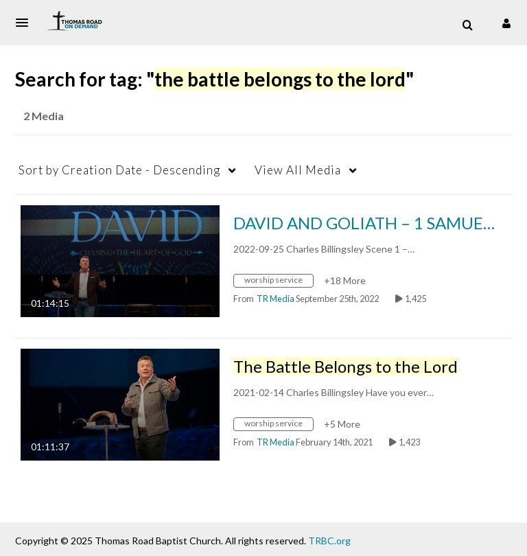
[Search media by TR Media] (275, 298)
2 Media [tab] (43, 115)
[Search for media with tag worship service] (278, 282)
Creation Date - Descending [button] (119, 170)
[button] (26, 22)
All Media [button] (298, 170)
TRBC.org (329, 540)
